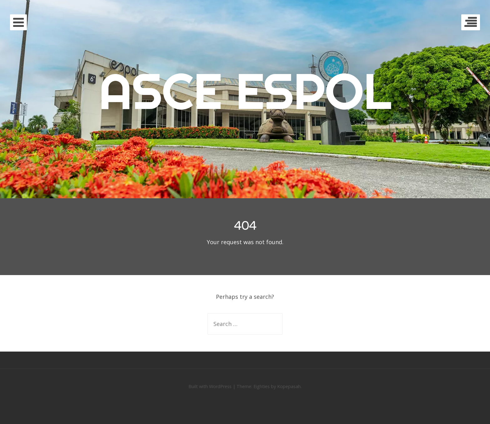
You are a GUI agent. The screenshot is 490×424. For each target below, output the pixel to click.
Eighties (261, 386)
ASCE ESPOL (245, 91)
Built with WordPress (210, 386)
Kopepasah (289, 386)
